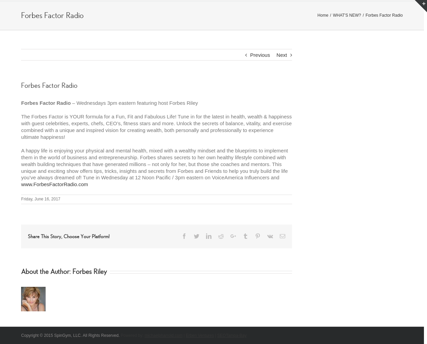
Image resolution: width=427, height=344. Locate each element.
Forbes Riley (89, 272)
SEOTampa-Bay (231, 335)
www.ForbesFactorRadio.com (54, 184)
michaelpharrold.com (163, 335)
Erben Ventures (200, 335)
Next (281, 55)
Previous (260, 55)
